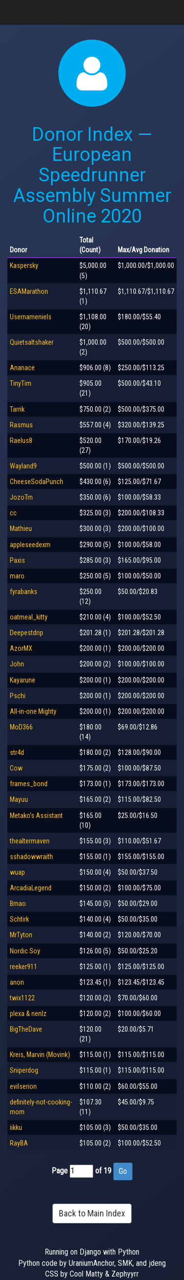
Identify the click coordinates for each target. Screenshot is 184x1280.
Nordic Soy (25, 951)
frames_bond (29, 784)
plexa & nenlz (28, 1013)
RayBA (19, 1143)
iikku (16, 1127)
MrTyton (21, 935)
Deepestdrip (26, 633)
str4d (17, 752)
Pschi (18, 696)
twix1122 (22, 998)
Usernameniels (31, 317)
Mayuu (19, 799)
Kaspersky (24, 265)
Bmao (18, 903)
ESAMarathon (29, 291)
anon (17, 982)
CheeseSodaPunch (36, 482)
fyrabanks (23, 592)
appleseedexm (30, 545)
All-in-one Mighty (33, 711)
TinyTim (20, 383)
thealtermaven (30, 841)
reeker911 (23, 967)
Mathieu (21, 528)
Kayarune (22, 680)
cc (13, 513)
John (17, 664)
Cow (16, 768)
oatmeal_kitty (29, 617)
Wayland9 (23, 466)
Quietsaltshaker (31, 342)
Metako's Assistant (36, 815)
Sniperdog (24, 1070)
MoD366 (21, 727)
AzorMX (21, 648)
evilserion (23, 1086)
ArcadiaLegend (31, 888)
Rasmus (21, 425)
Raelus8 (21, 440)
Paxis (17, 560)
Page (60, 1170)
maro (17, 576)
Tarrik (17, 409)
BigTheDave (26, 1029)
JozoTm (21, 497)
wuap (17, 872)
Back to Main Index (92, 1213)
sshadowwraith (31, 857)
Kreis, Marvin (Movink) (40, 1055)
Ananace (22, 368)
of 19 (103, 1170)
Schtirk (19, 919)
